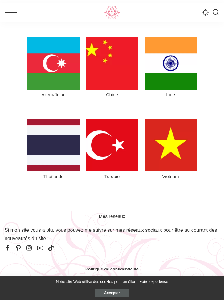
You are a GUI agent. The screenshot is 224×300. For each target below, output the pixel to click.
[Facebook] (8, 248)
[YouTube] (40, 248)
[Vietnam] (171, 150)
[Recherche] (215, 12)
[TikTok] (51, 248)
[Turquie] (112, 150)
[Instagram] (29, 248)
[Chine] (112, 68)
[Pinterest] (18, 248)
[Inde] (171, 68)
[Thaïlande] (53, 150)
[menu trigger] (12, 12)
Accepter (112, 293)
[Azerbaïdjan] (53, 68)
